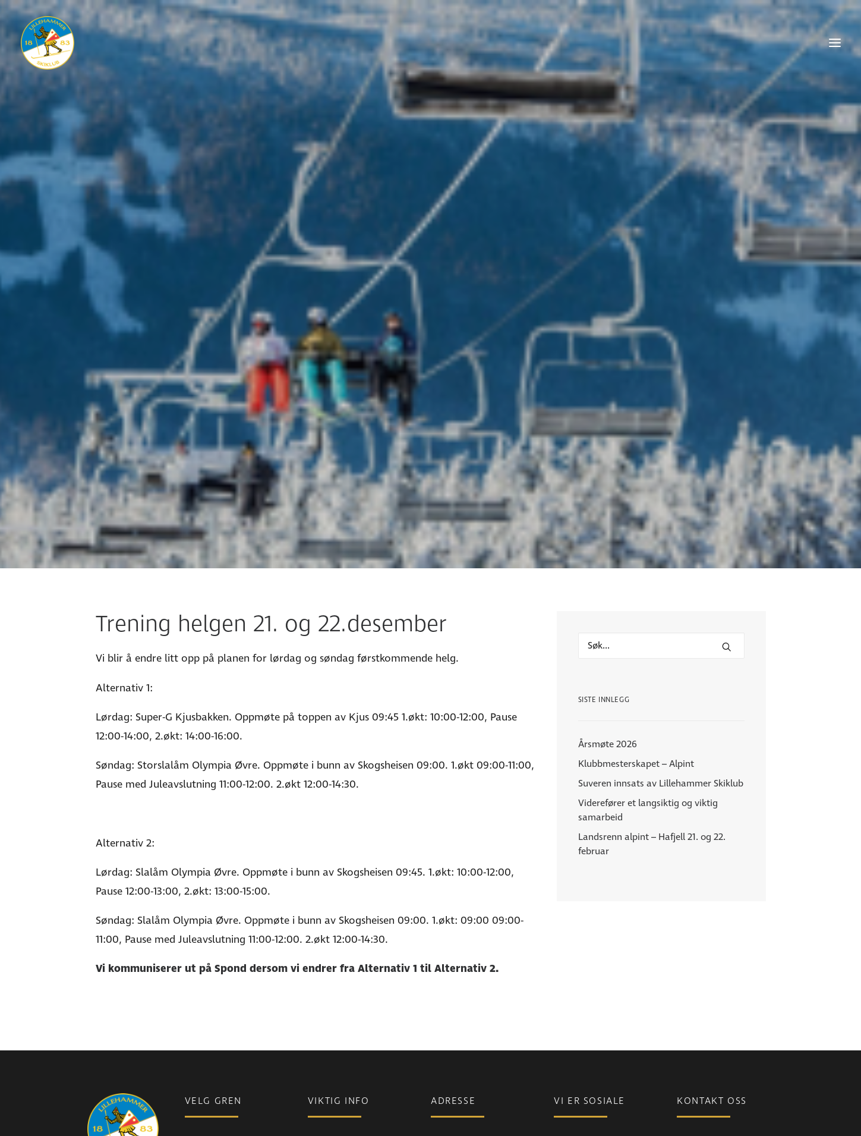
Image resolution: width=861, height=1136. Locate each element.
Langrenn (205, 1089)
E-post (690, 1072)
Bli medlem (331, 1105)
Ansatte (693, 1105)
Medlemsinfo (334, 1089)
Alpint (197, 1105)
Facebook (574, 1072)
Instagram (575, 1089)
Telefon (692, 1089)
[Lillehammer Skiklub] (47, 43)
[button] (726, 571)
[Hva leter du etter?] (661, 570)
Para (194, 1072)
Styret (689, 1122)
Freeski (199, 1122)
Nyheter (324, 1072)
